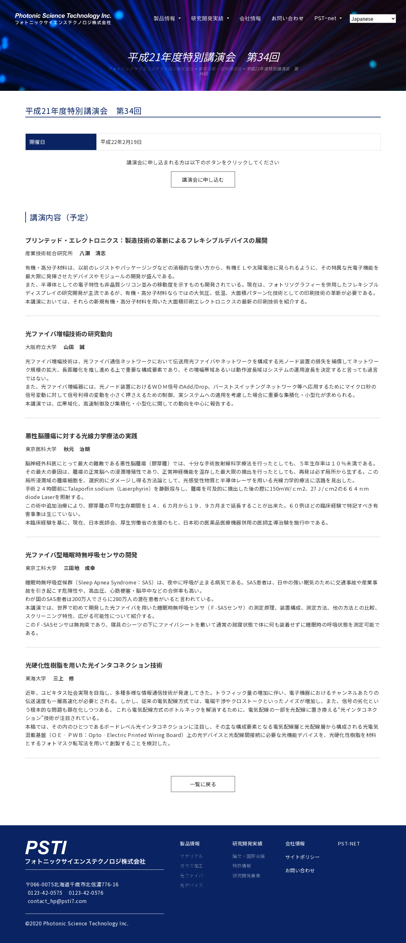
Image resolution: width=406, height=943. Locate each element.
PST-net (349, 843)
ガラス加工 (191, 865)
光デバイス (191, 885)
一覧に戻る (203, 784)
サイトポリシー (302, 857)
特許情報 (241, 865)
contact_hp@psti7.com (57, 901)
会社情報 (295, 843)
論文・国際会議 (248, 856)
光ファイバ (191, 875)
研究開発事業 (246, 875)
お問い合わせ (300, 870)
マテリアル (191, 856)
